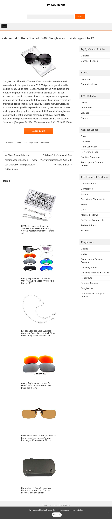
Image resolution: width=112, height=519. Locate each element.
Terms (67, 505)
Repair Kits (86, 278)
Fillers (84, 204)
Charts (84, 118)
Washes (85, 113)
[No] (108, 512)
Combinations (88, 183)
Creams (85, 194)
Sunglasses (22, 143)
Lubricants (86, 107)
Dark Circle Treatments (93, 199)
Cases (84, 136)
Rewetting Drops (89, 152)
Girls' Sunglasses (41, 143)
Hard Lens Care (89, 146)
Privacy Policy (58, 505)
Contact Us (46, 505)
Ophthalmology (89, 84)
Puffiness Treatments (92, 220)
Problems (86, 79)
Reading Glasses (90, 283)
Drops (84, 102)
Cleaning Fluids (89, 267)
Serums (85, 230)
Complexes (87, 189)
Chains (84, 248)
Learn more (38, 131)
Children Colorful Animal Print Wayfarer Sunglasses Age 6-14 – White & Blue (56, 160)
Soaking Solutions (90, 157)
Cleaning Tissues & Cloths (95, 272)
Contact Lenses (89, 61)
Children (85, 55)
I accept (56, 515)
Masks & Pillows (89, 215)
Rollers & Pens (89, 225)
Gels (83, 209)
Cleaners (85, 141)
